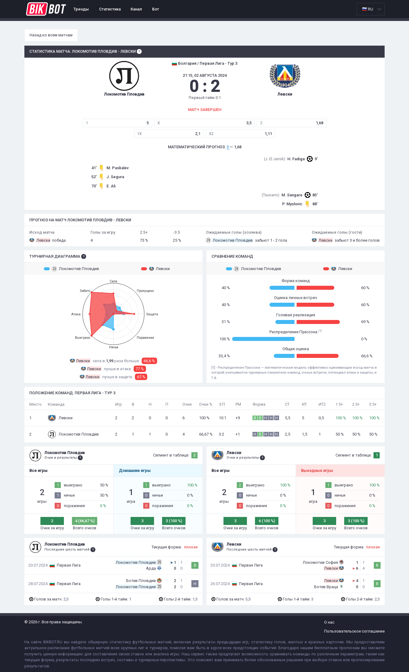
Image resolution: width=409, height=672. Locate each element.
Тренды (81, 9)
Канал (136, 9)
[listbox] (371, 9)
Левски (155, 268)
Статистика (110, 9)
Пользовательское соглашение (354, 631)
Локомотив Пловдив (71, 268)
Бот (155, 9)
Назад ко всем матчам (51, 35)
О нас (329, 622)
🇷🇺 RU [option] (367, 9)
